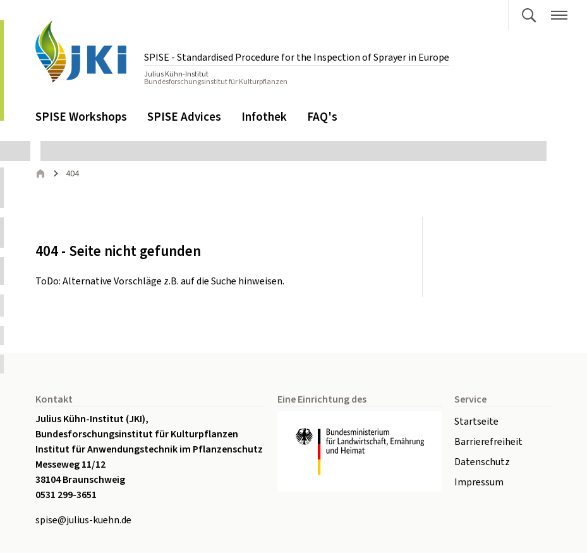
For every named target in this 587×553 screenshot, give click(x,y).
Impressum (479, 482)
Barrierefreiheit (488, 442)
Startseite (476, 421)
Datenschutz (482, 462)
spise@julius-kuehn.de (83, 520)
